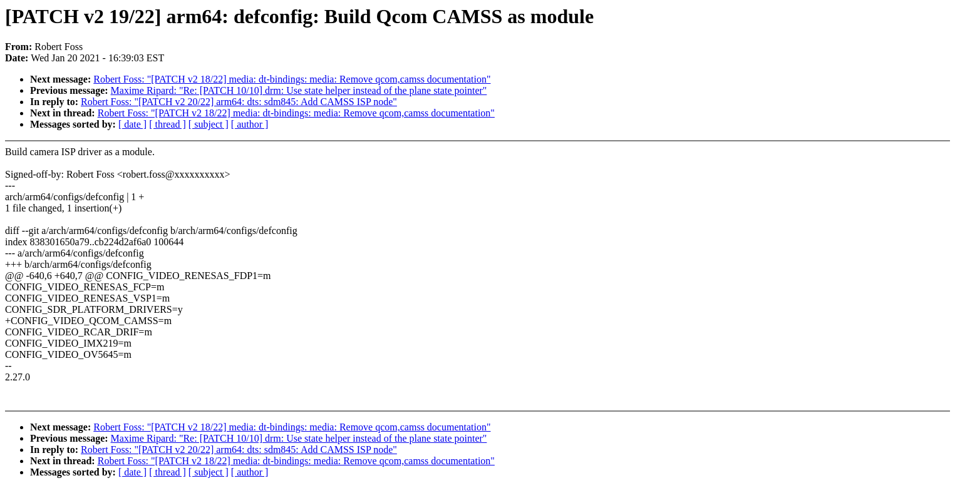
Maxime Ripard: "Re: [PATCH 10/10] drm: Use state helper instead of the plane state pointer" (299, 90)
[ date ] (132, 124)
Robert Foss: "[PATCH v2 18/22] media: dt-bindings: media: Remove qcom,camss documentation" (291, 79)
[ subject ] (208, 124)
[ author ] (250, 124)
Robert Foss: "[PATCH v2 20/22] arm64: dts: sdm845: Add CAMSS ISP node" (239, 101)
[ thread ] (167, 124)
